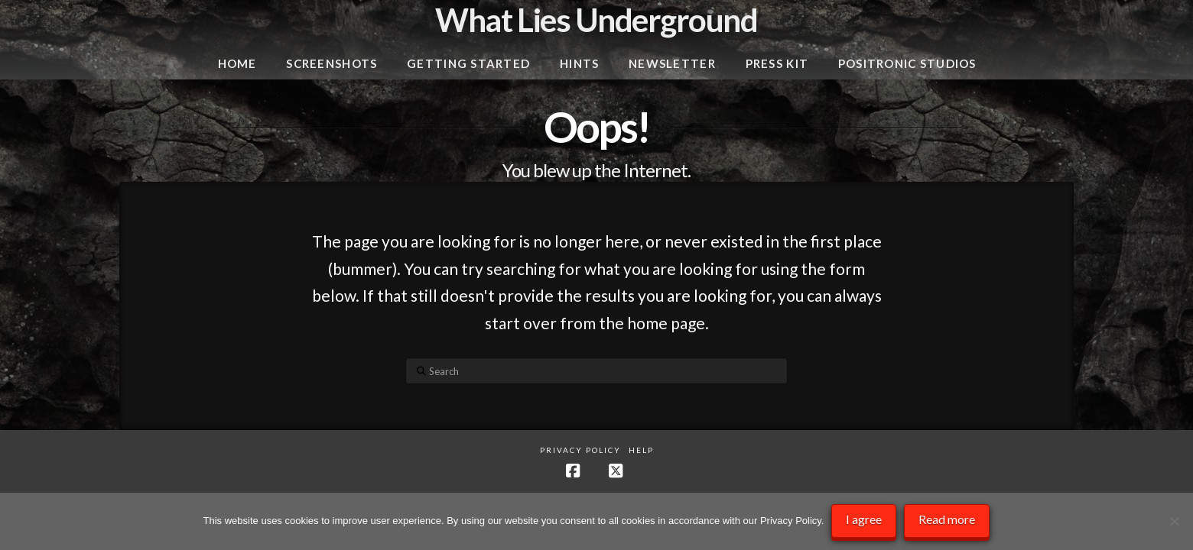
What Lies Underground (596, 20)
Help (641, 450)
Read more (946, 519)
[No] (1174, 521)
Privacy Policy (580, 450)
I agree (864, 519)
